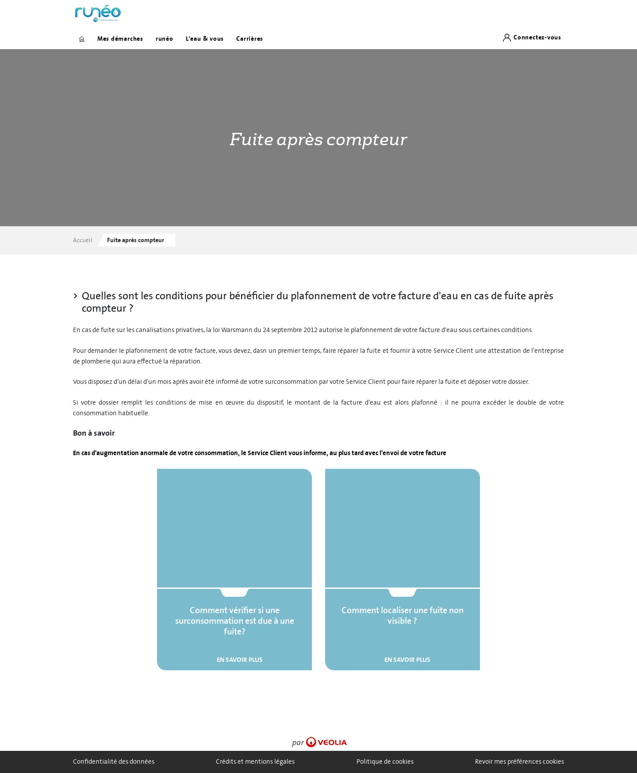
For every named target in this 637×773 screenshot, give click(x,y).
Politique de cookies (385, 761)
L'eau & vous (205, 39)
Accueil (82, 240)
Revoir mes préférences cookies (519, 761)
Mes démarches (120, 39)
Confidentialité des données (113, 761)
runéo (164, 39)
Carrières (249, 39)
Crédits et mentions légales (255, 761)
